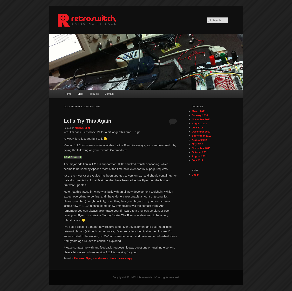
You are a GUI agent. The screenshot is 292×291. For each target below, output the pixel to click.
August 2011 (199, 156)
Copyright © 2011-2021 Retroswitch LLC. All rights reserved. (146, 277)
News (113, 258)
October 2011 (200, 152)
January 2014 (200, 115)
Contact (109, 93)
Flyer (88, 258)
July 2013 (197, 127)
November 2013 (201, 119)
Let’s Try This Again (87, 121)
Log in (195, 174)
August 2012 (199, 140)
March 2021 (199, 111)
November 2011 (201, 148)
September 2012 (201, 135)
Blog (80, 93)
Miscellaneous (101, 258)
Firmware (79, 258)
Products (94, 93)
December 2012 (201, 131)
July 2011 (197, 160)
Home (68, 93)
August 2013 (199, 123)
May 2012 (197, 144)
